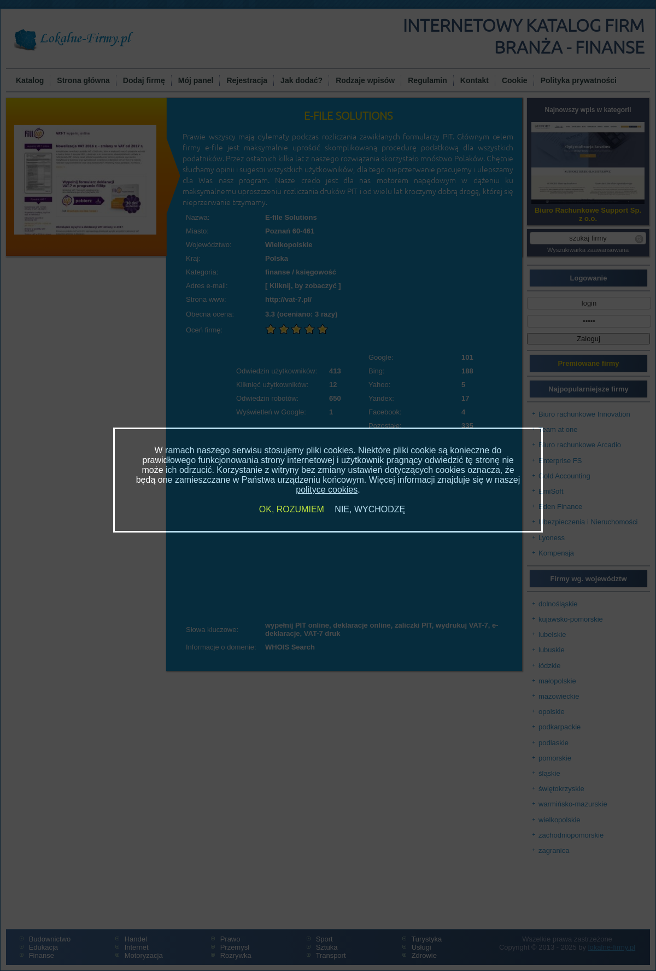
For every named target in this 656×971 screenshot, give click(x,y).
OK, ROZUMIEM (291, 509)
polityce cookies (327, 489)
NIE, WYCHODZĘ (370, 509)
